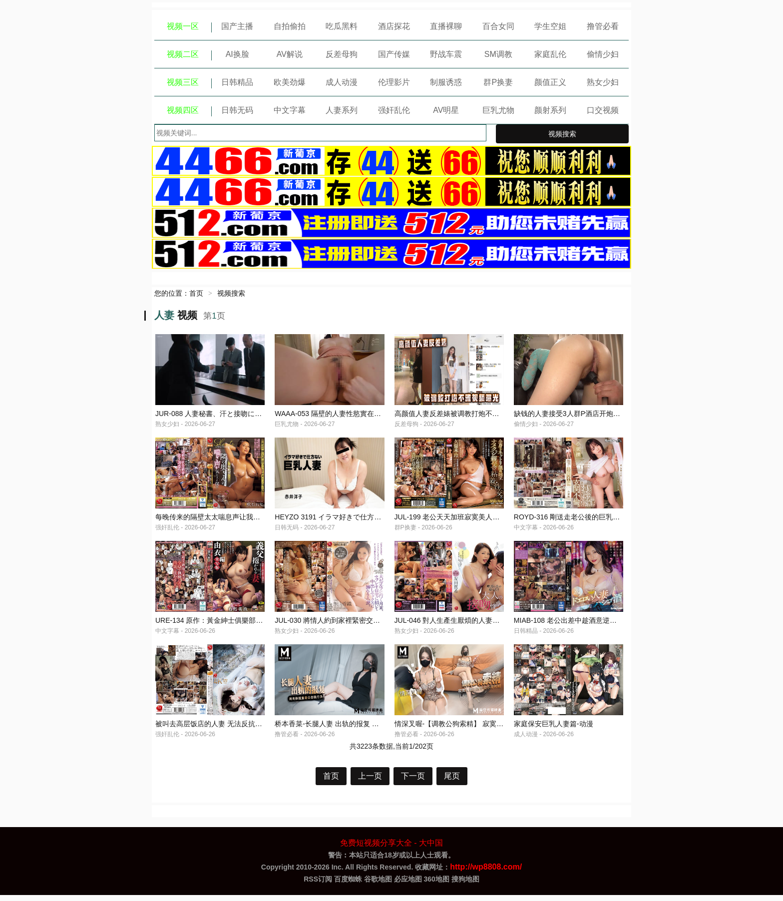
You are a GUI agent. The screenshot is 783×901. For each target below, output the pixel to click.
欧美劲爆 (290, 82)
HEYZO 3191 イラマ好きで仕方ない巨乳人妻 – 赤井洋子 (363, 520)
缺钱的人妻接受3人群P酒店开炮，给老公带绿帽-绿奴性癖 (603, 415)
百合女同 (498, 26)
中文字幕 (290, 110)
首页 (196, 293)
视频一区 (183, 26)
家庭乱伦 (550, 54)
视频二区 (183, 54)
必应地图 (408, 885)
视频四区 (183, 110)
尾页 (452, 782)
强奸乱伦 (394, 110)
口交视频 (603, 110)
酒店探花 (394, 26)
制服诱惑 (446, 82)
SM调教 (498, 54)
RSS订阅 (318, 885)
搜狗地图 (465, 885)
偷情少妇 (603, 54)
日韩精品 (237, 82)
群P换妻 (498, 82)
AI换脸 (237, 54)
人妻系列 (342, 110)
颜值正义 (550, 82)
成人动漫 (342, 82)
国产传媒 (394, 54)
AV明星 (446, 110)
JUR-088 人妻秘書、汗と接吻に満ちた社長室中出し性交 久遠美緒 (258, 415)
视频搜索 (562, 134)
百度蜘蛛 (348, 885)
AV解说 (290, 54)
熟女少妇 (603, 82)
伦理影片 (394, 82)
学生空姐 (550, 26)
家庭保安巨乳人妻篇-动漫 (553, 730)
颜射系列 (550, 110)
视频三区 (183, 82)
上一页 (370, 782)
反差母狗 (342, 54)
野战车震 (446, 54)
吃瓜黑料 (342, 26)
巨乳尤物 (498, 110)
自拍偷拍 (290, 26)
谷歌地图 (378, 885)
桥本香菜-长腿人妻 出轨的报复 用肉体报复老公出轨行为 (361, 730)
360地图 (436, 885)
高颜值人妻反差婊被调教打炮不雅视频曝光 (460, 415)
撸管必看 (603, 26)
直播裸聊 (446, 26)
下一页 (413, 782)
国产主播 (237, 26)
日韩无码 (237, 110)
